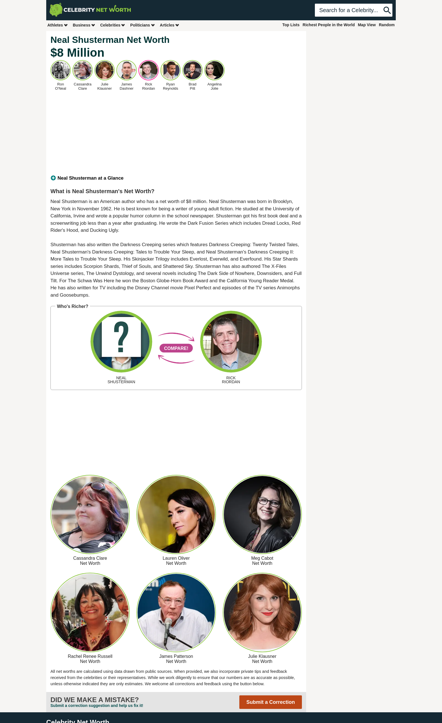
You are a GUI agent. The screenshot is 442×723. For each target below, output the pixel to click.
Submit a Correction (270, 702)
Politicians (142, 25)
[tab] (176, 178)
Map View (367, 25)
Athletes (57, 25)
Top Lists (290, 25)
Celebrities (112, 25)
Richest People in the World (329, 25)
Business (84, 25)
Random (387, 25)
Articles (169, 25)
